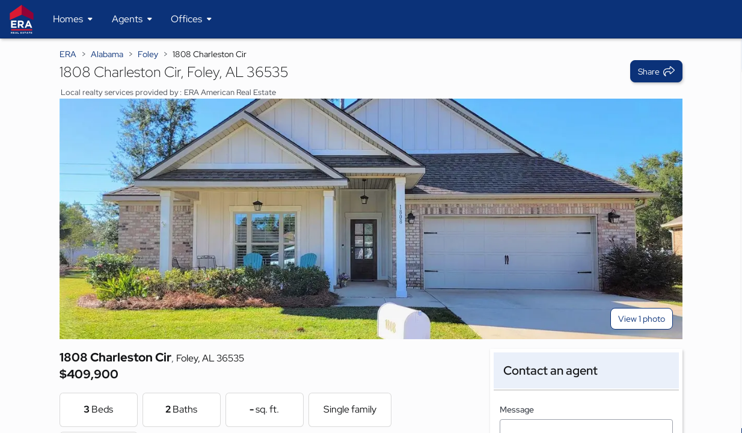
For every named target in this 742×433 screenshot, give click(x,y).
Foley (148, 54)
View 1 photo (641, 318)
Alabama (107, 54)
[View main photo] (371, 219)
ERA (68, 54)
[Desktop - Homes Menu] (73, 19)
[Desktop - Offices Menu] (191, 19)
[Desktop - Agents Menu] (132, 19)
